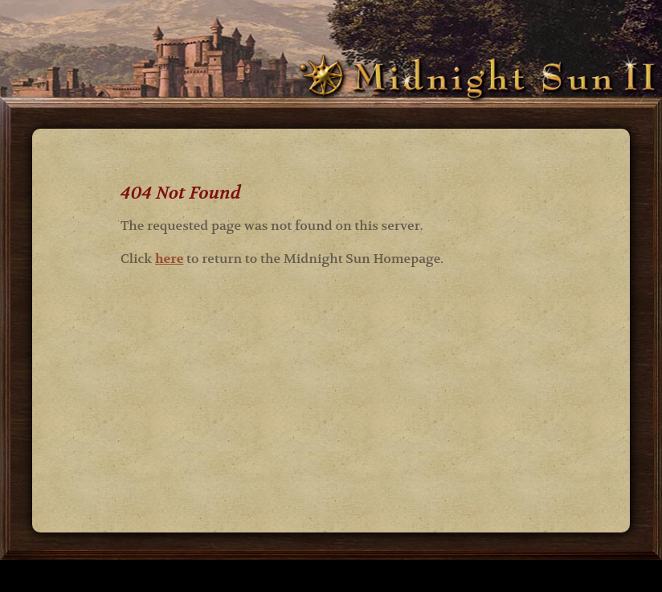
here (169, 258)
